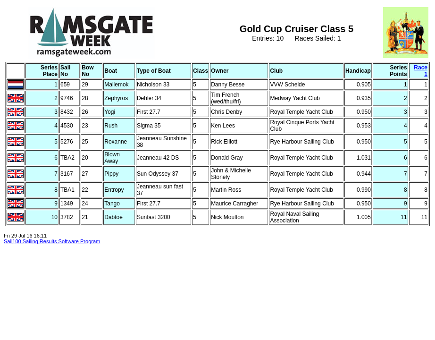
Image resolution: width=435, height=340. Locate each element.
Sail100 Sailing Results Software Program (52, 241)
